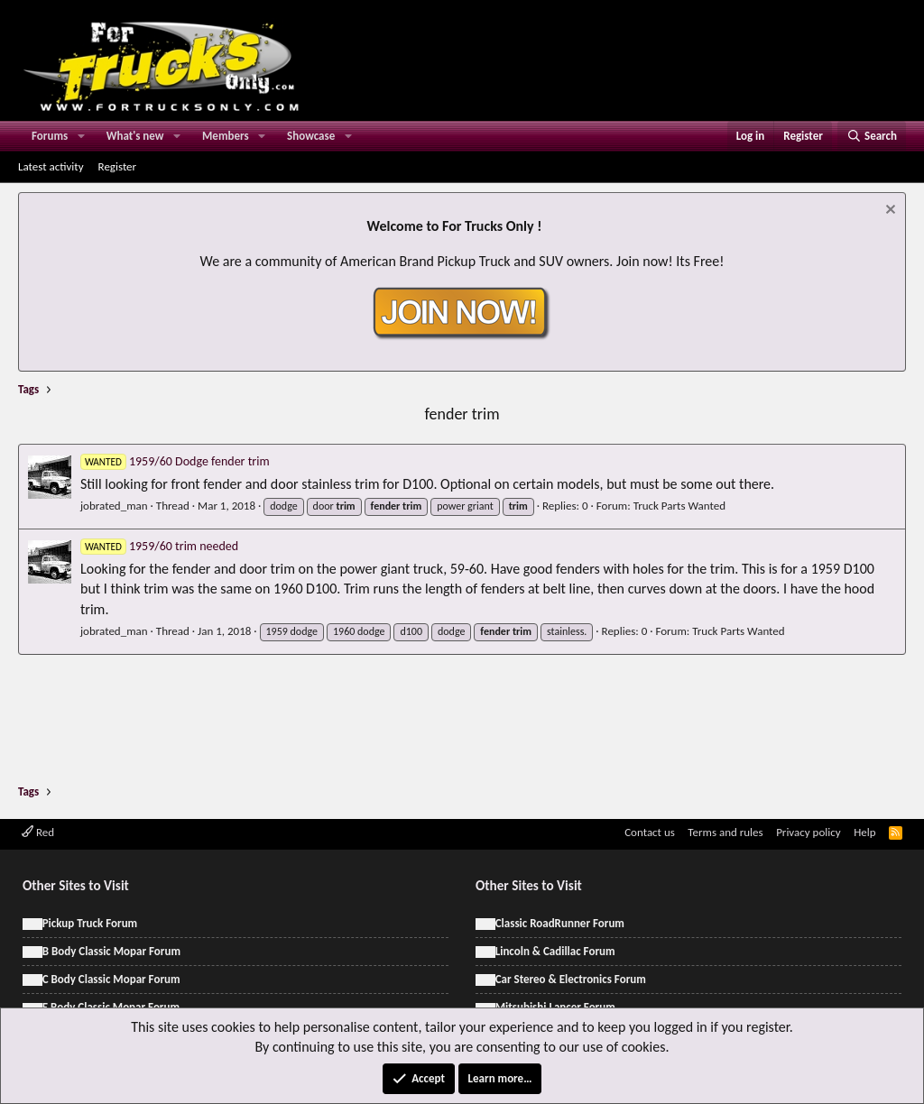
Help (864, 832)
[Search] (871, 136)
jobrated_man (114, 505)
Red (38, 832)
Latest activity (51, 166)
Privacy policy (808, 832)
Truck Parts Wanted (679, 505)
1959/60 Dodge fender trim (175, 461)
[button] (81, 136)
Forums (50, 136)
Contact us (649, 832)
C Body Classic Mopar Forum (111, 979)
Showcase (311, 136)
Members (225, 136)
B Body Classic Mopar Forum (111, 951)
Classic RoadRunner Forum (559, 923)
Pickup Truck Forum (89, 923)
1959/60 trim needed (159, 546)
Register (117, 166)
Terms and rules (725, 832)
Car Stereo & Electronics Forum (570, 979)
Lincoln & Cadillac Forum (555, 951)
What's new (135, 136)
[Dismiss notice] (888, 211)
